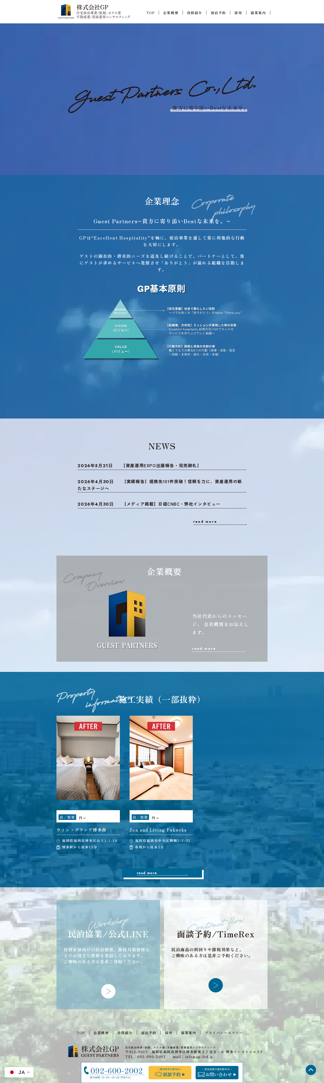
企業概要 (170, 12)
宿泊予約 (218, 12)
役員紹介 (194, 12)
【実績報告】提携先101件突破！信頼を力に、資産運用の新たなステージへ (160, 484)
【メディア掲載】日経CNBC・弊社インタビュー (149, 504)
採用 (238, 12)
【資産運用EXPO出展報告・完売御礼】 (139, 465)
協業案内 (258, 12)
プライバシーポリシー (224, 1032)
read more (205, 522)
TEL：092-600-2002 (145, 1056)
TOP (150, 12)
